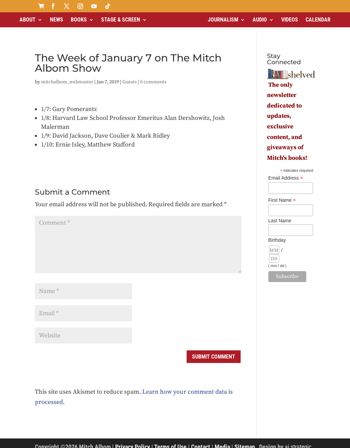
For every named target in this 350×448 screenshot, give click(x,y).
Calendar (318, 19)
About (27, 19)
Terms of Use (170, 441)
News (56, 19)
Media (222, 441)
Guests (129, 76)
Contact (200, 441)
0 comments (153, 76)
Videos (289, 19)
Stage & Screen (120, 19)
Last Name (280, 215)
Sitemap (244, 441)
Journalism (223, 19)
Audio (260, 19)
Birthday (277, 234)
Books (79, 19)
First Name (282, 194)
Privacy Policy (132, 441)
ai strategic (298, 441)
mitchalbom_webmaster (67, 76)
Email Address (285, 172)
